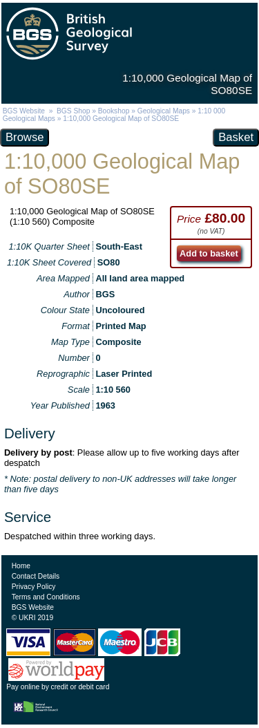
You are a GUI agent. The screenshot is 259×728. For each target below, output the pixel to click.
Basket (235, 137)
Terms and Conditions (46, 597)
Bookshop (114, 111)
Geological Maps (163, 111)
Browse (25, 137)
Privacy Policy (34, 586)
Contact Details (35, 576)
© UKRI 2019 (32, 618)
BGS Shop (73, 111)
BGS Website (24, 111)
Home (21, 566)
